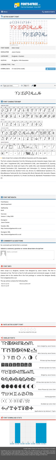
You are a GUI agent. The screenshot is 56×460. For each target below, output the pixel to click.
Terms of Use (36, 448)
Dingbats (15, 56)
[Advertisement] (28, 77)
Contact (53, 448)
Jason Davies (16, 52)
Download (51, 69)
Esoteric (21, 56)
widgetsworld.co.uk (10, 278)
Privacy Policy (45, 448)
